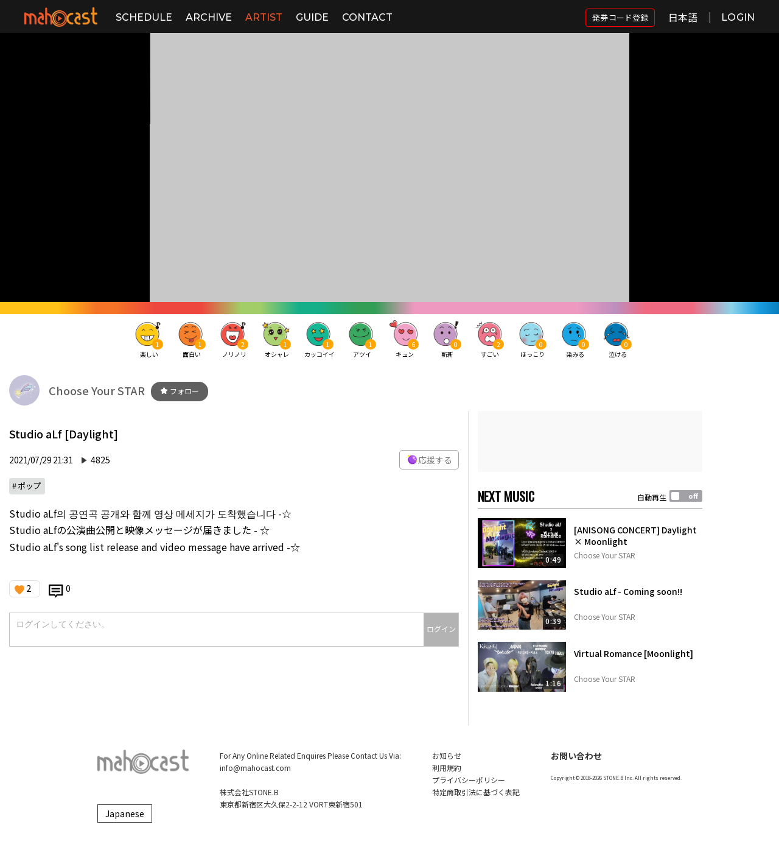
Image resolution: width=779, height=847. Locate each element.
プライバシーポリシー (468, 780)
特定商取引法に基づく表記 (476, 792)
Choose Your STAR (97, 390)
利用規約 (446, 767)
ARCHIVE (209, 17)
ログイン (441, 629)
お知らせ (446, 755)
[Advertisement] (590, 441)
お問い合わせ (576, 756)
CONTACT (367, 17)
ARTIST (263, 17)
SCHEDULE (144, 17)
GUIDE (312, 17)
